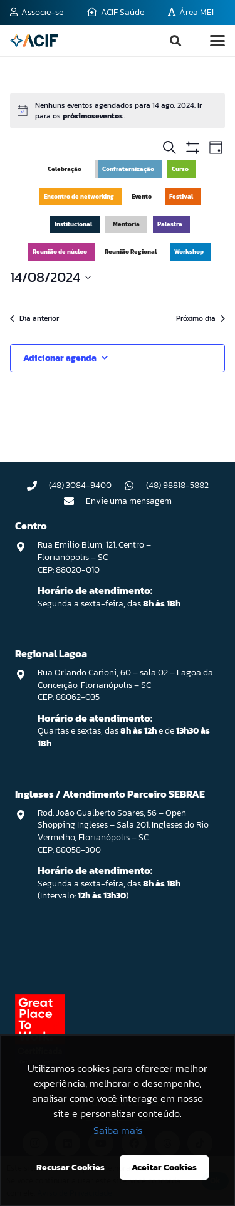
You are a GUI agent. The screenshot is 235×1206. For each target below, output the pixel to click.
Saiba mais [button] (117, 1130)
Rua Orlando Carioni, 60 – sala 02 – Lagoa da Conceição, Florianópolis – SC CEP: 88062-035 (125, 685)
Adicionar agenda (60, 358)
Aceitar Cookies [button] (164, 1167)
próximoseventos (93, 116)
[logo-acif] (34, 40)
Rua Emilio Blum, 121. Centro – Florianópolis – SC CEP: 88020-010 (94, 557)
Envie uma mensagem (129, 500)
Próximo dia (200, 318)
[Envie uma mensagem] (74, 501)
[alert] (117, 110)
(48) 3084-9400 (80, 485)
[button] (175, 40)
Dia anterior (34, 318)
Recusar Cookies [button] (70, 1167)
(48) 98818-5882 (177, 485)
